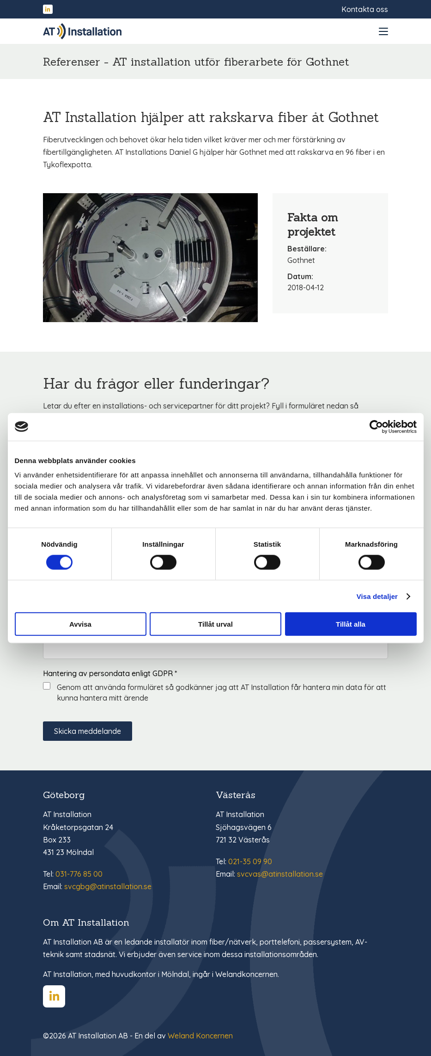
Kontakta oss (364, 9)
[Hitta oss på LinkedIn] (48, 9)
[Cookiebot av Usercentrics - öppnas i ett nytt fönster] (376, 426)
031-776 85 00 (79, 874)
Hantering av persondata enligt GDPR (110, 673)
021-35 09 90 (250, 861)
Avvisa (80, 624)
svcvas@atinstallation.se (280, 874)
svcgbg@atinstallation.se (108, 886)
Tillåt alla (350, 624)
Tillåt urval (215, 624)
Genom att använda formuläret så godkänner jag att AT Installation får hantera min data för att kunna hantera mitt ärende (221, 692)
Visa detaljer (377, 596)
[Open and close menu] (383, 31)
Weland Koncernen (200, 1035)
